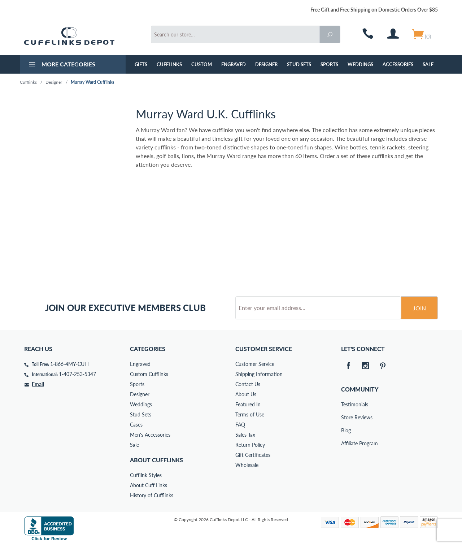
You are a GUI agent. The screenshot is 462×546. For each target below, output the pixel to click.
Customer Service (254, 364)
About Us (245, 394)
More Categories (61, 65)
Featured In (248, 404)
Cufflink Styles (146, 475)
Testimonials (346, 404)
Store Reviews (346, 417)
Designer (266, 64)
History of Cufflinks (151, 495)
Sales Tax (245, 435)
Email (38, 384)
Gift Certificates (252, 455)
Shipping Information (259, 374)
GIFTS (141, 64)
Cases (136, 424)
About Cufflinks (156, 460)
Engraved (233, 64)
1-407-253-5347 (77, 374)
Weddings (360, 64)
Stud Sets (299, 64)
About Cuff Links (148, 485)
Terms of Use (249, 414)
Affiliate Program (346, 443)
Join (419, 308)
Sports (329, 64)
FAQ (240, 424)
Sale (428, 64)
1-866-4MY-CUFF (70, 364)
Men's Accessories (150, 435)
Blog (346, 430)
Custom (201, 64)
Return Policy (250, 445)
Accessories (398, 64)
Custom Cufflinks (149, 374)
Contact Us (247, 384)
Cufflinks (169, 64)
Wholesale (246, 465)
